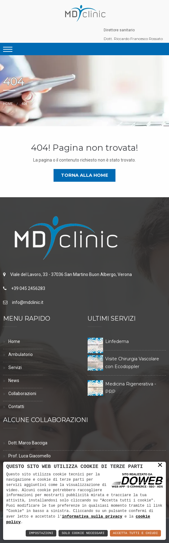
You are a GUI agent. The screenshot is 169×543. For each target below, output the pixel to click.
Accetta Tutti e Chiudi (135, 533)
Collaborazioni (22, 393)
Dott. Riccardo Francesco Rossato (133, 38)
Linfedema (117, 341)
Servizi (15, 367)
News (13, 380)
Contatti (16, 406)
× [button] (160, 465)
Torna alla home (84, 175)
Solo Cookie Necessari (83, 533)
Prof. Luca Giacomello (29, 455)
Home (8, 104)
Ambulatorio (20, 354)
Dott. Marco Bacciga (27, 442)
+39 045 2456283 (28, 288)
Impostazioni (41, 533)
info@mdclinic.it (27, 302)
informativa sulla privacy (92, 516)
